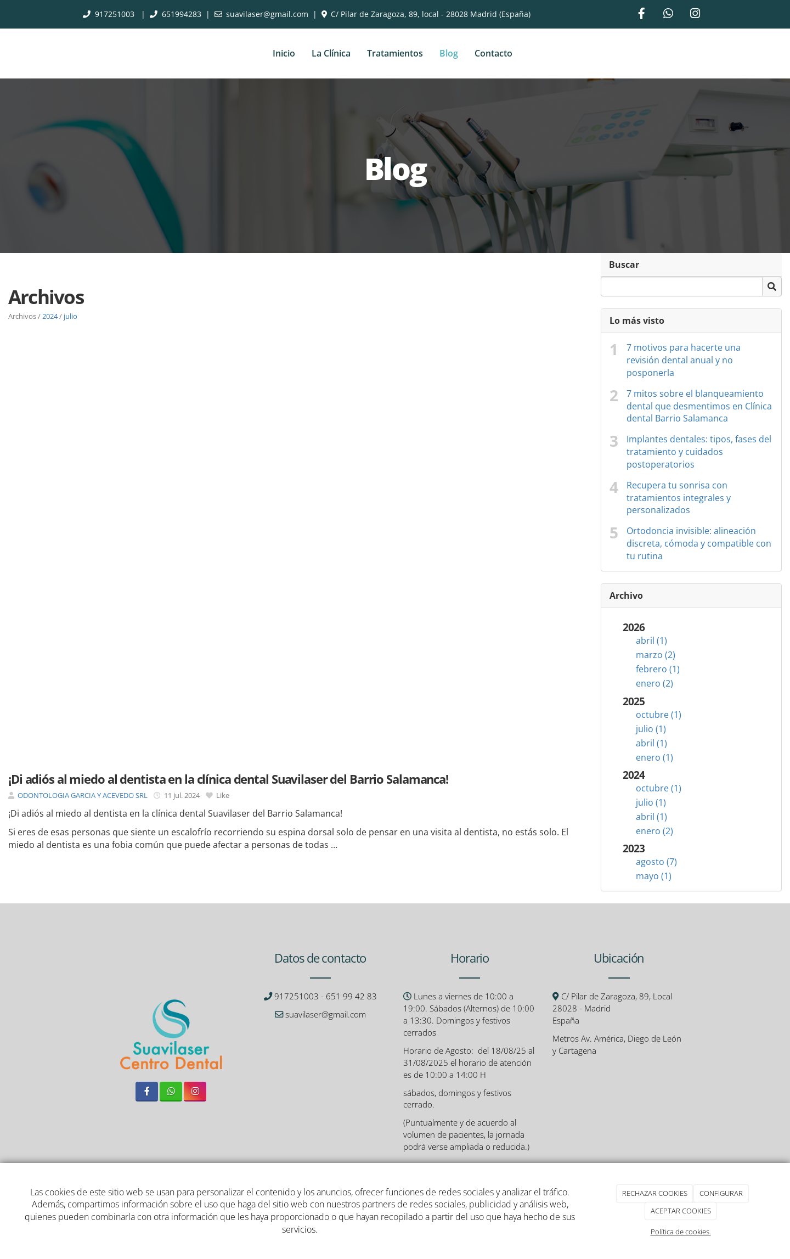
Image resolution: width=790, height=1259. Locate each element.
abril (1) (651, 640)
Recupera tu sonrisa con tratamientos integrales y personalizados (679, 497)
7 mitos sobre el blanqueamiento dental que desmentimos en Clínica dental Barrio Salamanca (699, 406)
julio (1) (651, 729)
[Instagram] (695, 14)
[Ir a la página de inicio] (79, 53)
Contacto (493, 53)
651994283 (181, 14)
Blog (448, 53)
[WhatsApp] (668, 14)
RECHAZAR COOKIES (654, 1193)
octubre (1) (658, 715)
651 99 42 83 (351, 996)
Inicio (284, 53)
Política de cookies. (681, 1231)
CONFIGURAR (721, 1193)
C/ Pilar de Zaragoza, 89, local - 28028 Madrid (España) (431, 14)
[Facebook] (641, 14)
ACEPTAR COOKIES (681, 1211)
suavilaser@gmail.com (267, 14)
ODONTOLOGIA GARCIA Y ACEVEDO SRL (83, 795)
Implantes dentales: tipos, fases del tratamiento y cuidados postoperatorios (699, 451)
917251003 (116, 14)
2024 (50, 316)
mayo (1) (654, 876)
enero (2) (654, 683)
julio (70, 316)
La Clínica (331, 53)
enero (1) (654, 757)
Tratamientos (395, 53)
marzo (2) (655, 655)
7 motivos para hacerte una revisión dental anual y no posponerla (684, 360)
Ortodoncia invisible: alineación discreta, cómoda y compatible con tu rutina (699, 543)
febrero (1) (658, 669)
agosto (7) (656, 862)
